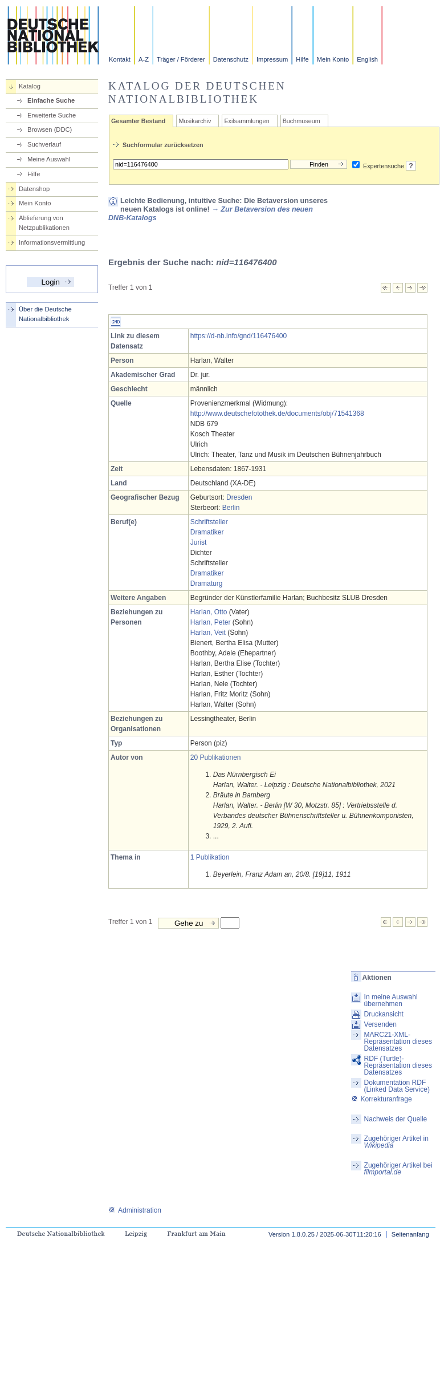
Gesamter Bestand (138, 120)
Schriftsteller (209, 522)
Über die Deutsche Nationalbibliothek (45, 314)
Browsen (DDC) (49, 129)
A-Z (143, 59)
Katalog (29, 86)
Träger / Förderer (181, 59)
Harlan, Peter (210, 622)
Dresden (239, 497)
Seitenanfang (410, 1234)
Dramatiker (207, 532)
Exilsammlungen (246, 120)
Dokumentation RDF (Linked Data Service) (397, 1086)
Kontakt (120, 59)
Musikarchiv (194, 120)
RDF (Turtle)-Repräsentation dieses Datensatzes (398, 1065)
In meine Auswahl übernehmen (391, 1000)
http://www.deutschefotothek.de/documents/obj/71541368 (277, 414)
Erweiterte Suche (51, 115)
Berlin (231, 508)
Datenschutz (230, 59)
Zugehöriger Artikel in (396, 1141)
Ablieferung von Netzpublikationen (44, 222)
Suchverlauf (44, 144)
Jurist (198, 542)
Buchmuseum (301, 120)
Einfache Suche (51, 100)
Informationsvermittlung (52, 242)
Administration (134, 1210)
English (367, 59)
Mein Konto (333, 59)
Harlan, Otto (208, 612)
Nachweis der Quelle (395, 1119)
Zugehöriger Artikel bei (398, 1168)
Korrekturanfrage (381, 1099)
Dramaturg (206, 583)
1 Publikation (210, 857)
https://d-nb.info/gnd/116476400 (238, 336)
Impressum (272, 59)
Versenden (380, 1024)
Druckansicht (384, 1014)
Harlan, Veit (208, 633)
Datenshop (34, 188)
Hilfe (302, 59)
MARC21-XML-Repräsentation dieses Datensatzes (398, 1041)
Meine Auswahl (48, 159)
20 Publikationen (215, 757)
